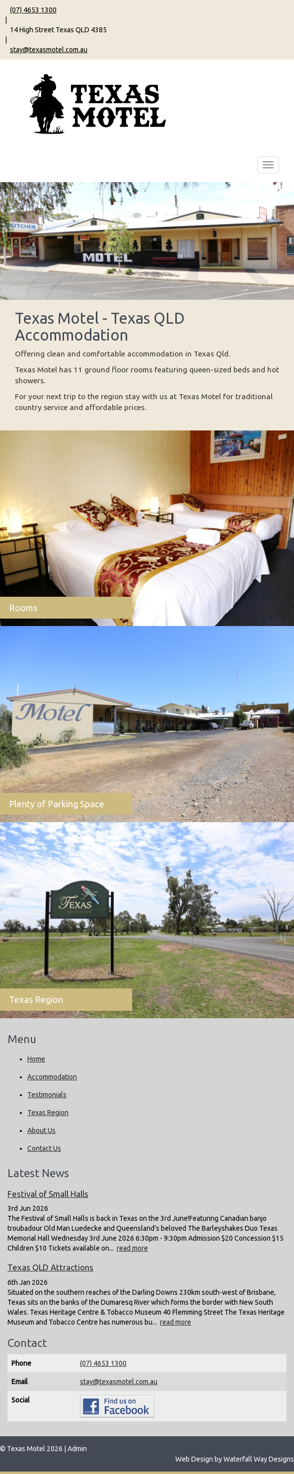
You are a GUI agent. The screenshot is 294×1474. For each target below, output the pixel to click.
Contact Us (44, 1148)
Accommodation (52, 1077)
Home (36, 1059)
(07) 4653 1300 (33, 10)
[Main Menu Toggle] (268, 164)
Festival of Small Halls (47, 1193)
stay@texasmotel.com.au (48, 50)
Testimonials (47, 1095)
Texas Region (48, 1113)
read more (132, 1248)
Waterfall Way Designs (258, 1459)
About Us (41, 1130)
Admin (77, 1449)
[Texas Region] (147, 920)
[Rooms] (147, 528)
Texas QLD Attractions (50, 1267)
